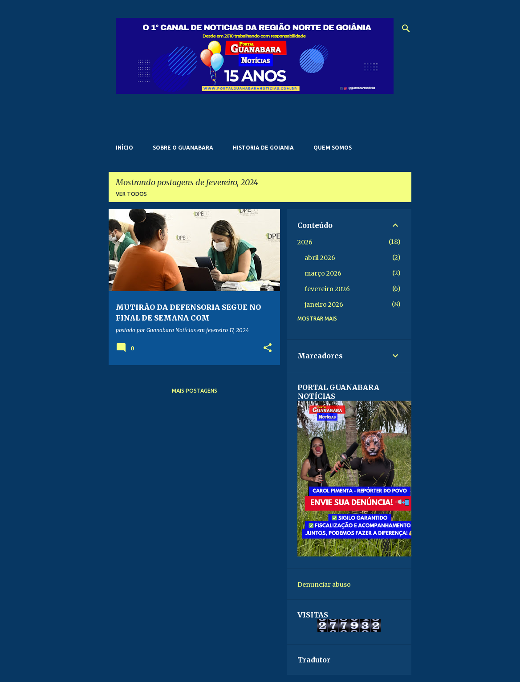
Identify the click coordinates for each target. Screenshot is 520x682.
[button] (267, 348)
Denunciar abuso (324, 585)
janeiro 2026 (324, 304)
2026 (305, 242)
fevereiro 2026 (327, 289)
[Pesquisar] (406, 28)
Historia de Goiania (263, 147)
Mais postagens (194, 391)
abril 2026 (320, 258)
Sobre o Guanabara (183, 147)
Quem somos (332, 147)
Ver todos (131, 194)
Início (124, 147)
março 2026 (323, 273)
